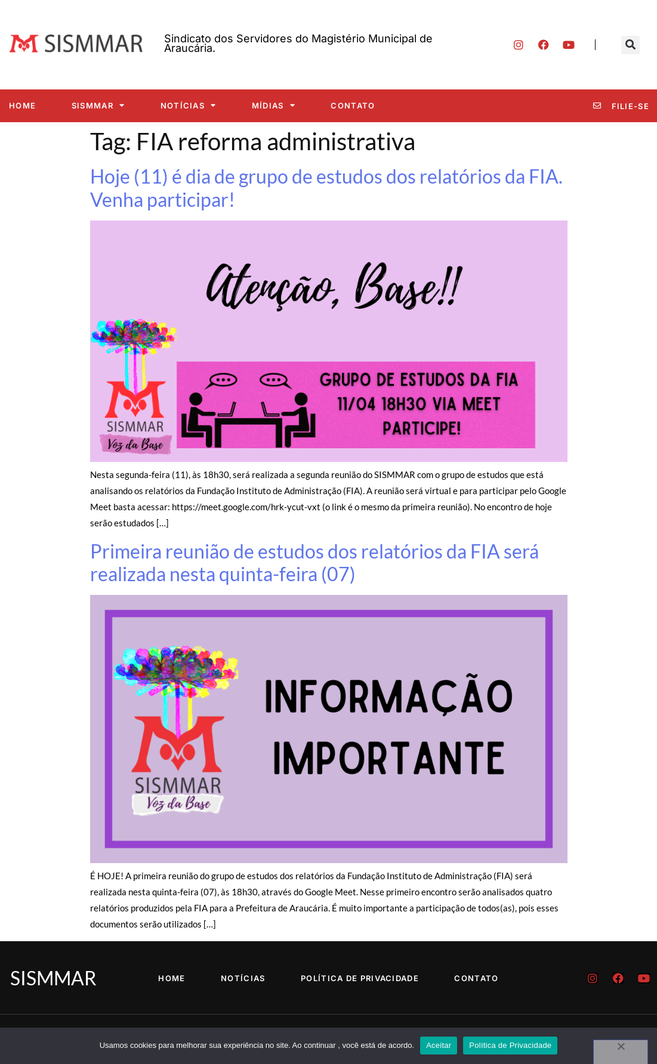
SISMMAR (98, 105)
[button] (630, 45)
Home (22, 105)
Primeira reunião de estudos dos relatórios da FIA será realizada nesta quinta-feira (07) (314, 562)
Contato (353, 105)
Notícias (189, 105)
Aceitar (438, 1045)
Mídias (273, 105)
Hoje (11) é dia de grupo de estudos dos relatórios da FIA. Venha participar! (326, 187)
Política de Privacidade (360, 978)
